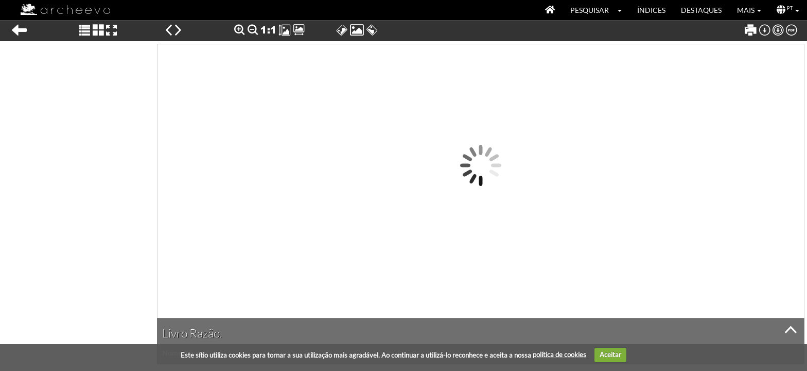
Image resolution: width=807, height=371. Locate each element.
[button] (623, 10)
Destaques (701, 10)
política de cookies (559, 354)
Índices (651, 10)
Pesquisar (589, 10)
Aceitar (610, 354)
